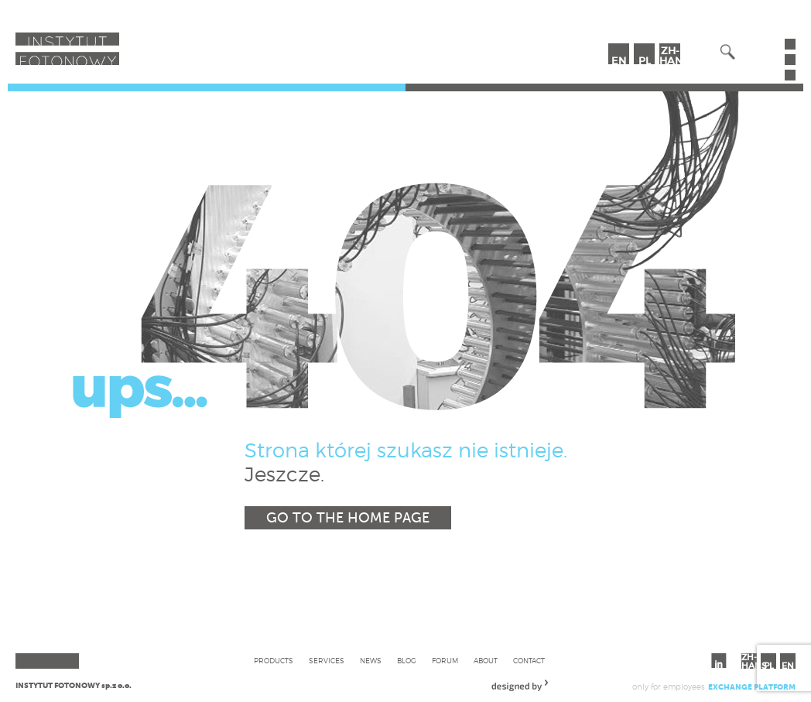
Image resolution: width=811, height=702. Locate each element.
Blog (406, 660)
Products (273, 660)
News (371, 660)
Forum (445, 660)
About (486, 660)
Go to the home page (347, 518)
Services (326, 660)
